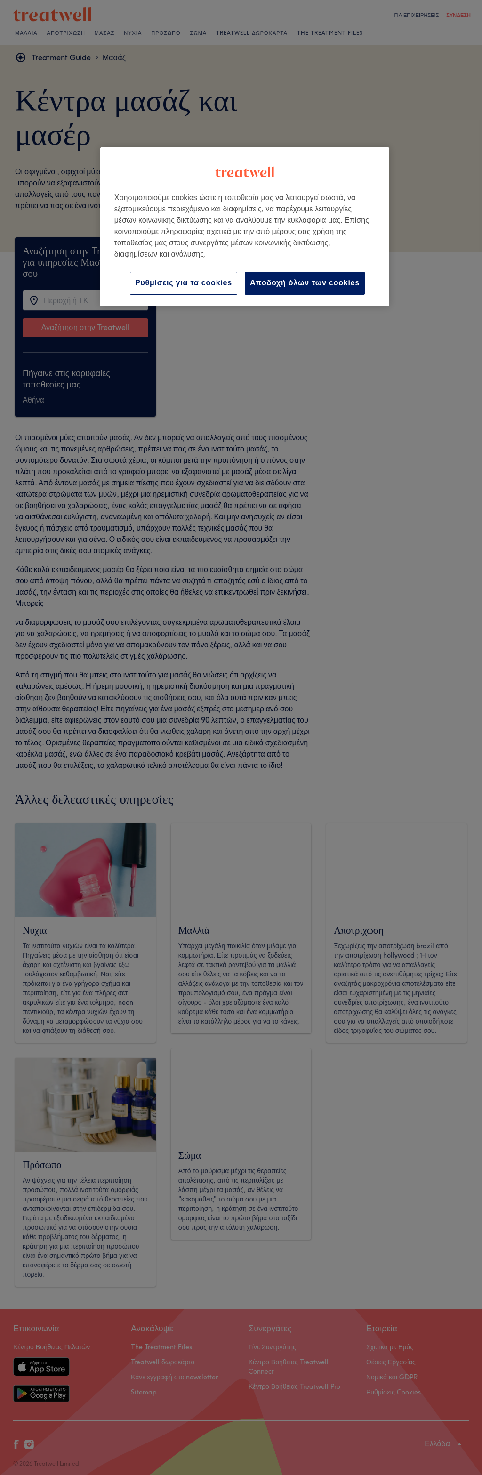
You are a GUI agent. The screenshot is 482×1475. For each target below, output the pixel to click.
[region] (244, 226)
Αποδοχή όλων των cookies (305, 283)
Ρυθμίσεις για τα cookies (183, 283)
